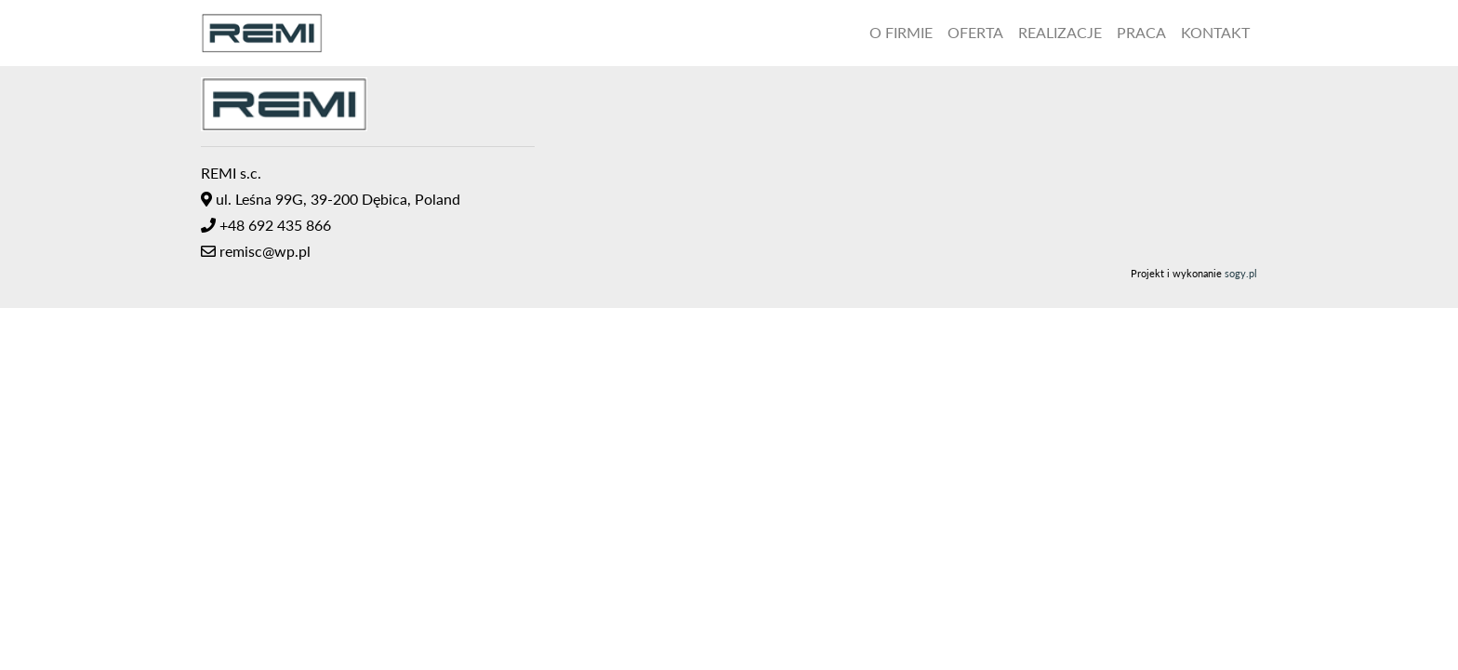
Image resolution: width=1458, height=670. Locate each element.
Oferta (975, 32)
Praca (1141, 32)
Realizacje (1060, 32)
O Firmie (901, 32)
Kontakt (1215, 32)
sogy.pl (1241, 273)
